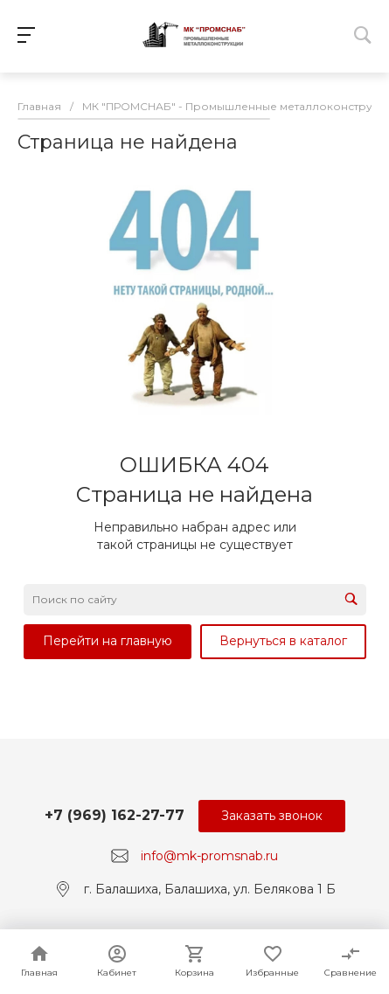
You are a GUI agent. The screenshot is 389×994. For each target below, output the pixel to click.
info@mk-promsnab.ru (209, 856)
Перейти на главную (107, 641)
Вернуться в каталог (283, 641)
